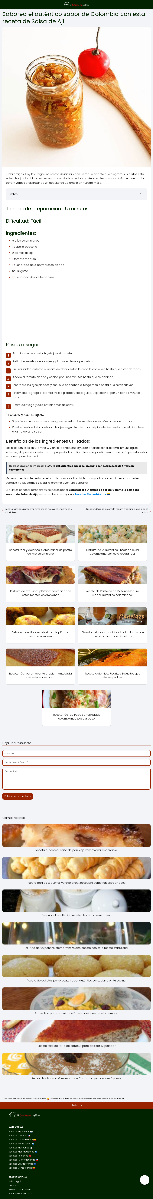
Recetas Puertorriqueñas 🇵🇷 (23, 1159)
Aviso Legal (15, 1181)
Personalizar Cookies (20, 1189)
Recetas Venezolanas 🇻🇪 (22, 1167)
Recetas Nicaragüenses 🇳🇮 (23, 1151)
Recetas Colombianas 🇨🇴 (22, 1139)
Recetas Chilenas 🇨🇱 (19, 1135)
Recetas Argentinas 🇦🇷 (21, 1131)
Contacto (14, 1185)
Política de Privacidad (20, 1193)
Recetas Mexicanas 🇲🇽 (20, 1147)
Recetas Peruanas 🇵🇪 (20, 1155)
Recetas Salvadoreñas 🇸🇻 (22, 1163)
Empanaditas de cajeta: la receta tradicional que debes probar (117, 510)
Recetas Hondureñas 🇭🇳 (21, 1143)
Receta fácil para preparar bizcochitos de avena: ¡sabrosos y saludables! (38, 510)
